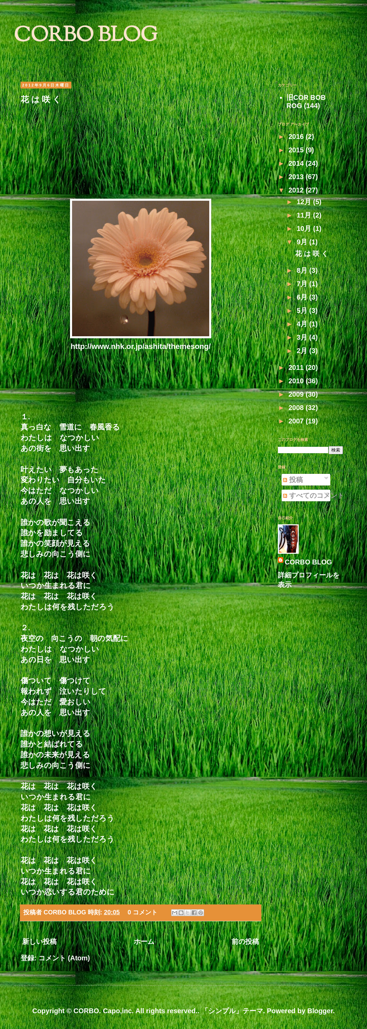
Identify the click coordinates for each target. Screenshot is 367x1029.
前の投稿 (245, 941)
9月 (303, 242)
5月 (303, 310)
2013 (297, 176)
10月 (305, 228)
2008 (297, 407)
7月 (303, 284)
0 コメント (142, 912)
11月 (305, 215)
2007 (297, 421)
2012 (297, 190)
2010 (297, 381)
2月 (303, 350)
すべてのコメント (313, 495)
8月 (303, 270)
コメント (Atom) (64, 958)
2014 (297, 163)
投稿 (293, 479)
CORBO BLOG (85, 36)
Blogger (320, 1011)
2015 (297, 150)
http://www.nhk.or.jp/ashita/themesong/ (141, 346)
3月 (303, 337)
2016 (297, 136)
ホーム (144, 941)
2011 (297, 367)
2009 (297, 394)
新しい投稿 (39, 941)
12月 (305, 202)
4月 (303, 324)
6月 (303, 297)
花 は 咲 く (41, 99)
